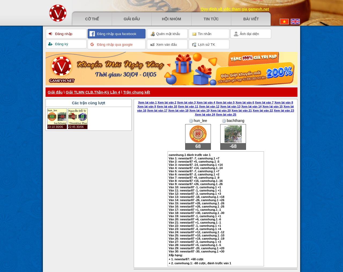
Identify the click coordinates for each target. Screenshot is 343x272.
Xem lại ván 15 (272, 106)
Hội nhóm (171, 19)
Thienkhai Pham (78, 123)
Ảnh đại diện (246, 34)
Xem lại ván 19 (199, 110)
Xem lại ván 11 (188, 106)
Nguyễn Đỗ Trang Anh (77, 110)
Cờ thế (92, 19)
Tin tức (211, 19)
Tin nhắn (201, 34)
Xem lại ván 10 (167, 106)
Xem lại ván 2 (167, 102)
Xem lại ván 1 (147, 102)
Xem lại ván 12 (209, 106)
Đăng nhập (63, 34)
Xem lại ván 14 (251, 106)
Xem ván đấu (163, 45)
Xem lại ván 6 (245, 102)
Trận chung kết (136, 92)
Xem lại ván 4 (205, 102)
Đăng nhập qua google (114, 45)
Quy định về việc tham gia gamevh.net (235, 9)
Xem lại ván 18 (178, 110)
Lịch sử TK (203, 45)
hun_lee (52, 110)
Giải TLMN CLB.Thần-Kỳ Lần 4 (93, 92)
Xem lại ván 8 (283, 102)
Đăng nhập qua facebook (116, 34)
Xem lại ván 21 (242, 110)
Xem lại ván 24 (205, 114)
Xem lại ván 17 (157, 110)
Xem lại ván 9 (146, 106)
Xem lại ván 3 (186, 102)
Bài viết (251, 19)
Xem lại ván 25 (226, 114)
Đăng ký (61, 44)
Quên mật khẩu (165, 34)
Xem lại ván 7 (264, 102)
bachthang (60, 123)
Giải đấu (132, 19)
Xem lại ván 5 (225, 102)
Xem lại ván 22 (263, 110)
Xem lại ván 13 (230, 106)
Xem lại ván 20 (220, 110)
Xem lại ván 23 (284, 110)
